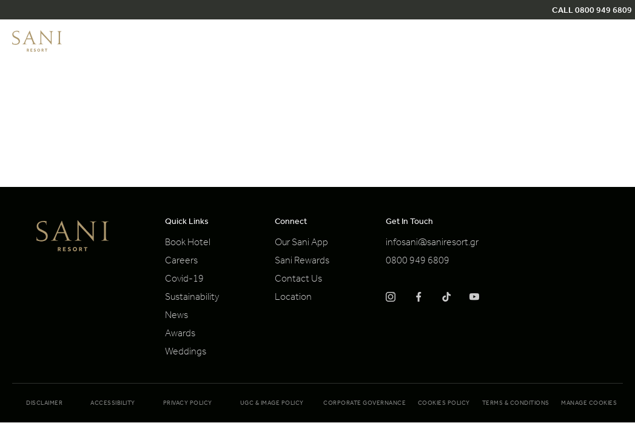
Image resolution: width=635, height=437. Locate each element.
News (176, 316)
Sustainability (192, 298)
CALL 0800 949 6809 (592, 11)
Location (293, 298)
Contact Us (298, 280)
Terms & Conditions (515, 404)
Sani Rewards (302, 261)
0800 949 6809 (417, 261)
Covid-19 (184, 280)
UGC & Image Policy (272, 404)
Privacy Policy (187, 404)
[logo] (37, 50)
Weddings (185, 352)
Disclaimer (44, 404)
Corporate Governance (364, 404)
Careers (181, 261)
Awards (180, 334)
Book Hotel (187, 243)
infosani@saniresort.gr (432, 243)
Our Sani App (301, 243)
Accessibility (112, 404)
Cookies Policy (444, 404)
